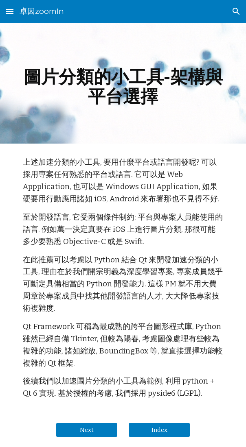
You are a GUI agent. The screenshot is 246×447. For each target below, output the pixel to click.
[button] (10, 11)
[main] (123, 83)
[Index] (159, 430)
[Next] (86, 430)
